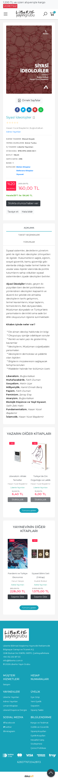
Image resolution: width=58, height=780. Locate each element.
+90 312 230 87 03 (11, 657)
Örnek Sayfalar (29, 100)
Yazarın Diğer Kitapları (29, 434)
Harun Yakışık (18, 581)
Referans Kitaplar (24, 171)
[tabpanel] (29, 60)
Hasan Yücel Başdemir (18, 484)
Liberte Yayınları (18, 487)
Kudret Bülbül (40, 581)
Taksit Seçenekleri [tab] (29, 235)
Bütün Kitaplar (23, 167)
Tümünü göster (29, 510)
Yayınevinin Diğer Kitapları (29, 529)
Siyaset (20, 174)
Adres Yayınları (17, 585)
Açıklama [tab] (29, 228)
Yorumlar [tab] (29, 242)
